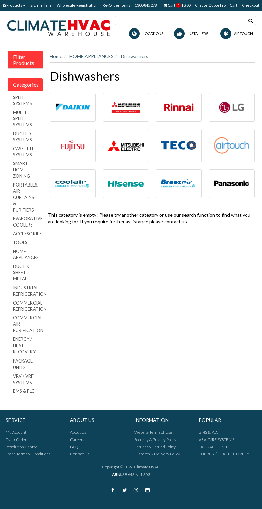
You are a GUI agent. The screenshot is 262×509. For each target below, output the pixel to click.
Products (14, 5)
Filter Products (23, 60)
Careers (77, 439)
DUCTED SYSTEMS (22, 137)
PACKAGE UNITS (23, 364)
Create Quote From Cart (216, 5)
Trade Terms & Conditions (28, 453)
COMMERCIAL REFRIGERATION (28, 306)
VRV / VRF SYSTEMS (23, 379)
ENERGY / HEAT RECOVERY (24, 345)
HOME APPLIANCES (26, 254)
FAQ (74, 446)
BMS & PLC (24, 391)
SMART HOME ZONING (21, 170)
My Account (16, 432)
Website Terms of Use (153, 432)
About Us (78, 432)
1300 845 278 (146, 5)
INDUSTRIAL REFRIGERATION (28, 291)
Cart (176, 5)
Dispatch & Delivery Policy (157, 453)
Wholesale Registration (77, 5)
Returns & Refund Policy (155, 446)
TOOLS (20, 242)
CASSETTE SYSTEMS (24, 152)
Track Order (16, 439)
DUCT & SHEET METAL (21, 272)
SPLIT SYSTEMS (22, 100)
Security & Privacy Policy (155, 439)
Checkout (250, 5)
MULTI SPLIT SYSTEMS (22, 119)
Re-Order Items (116, 5)
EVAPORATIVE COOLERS (28, 222)
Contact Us (79, 453)
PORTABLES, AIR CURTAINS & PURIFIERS (25, 197)
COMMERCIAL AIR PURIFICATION (28, 324)
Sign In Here (41, 5)
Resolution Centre (21, 446)
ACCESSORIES (27, 233)
